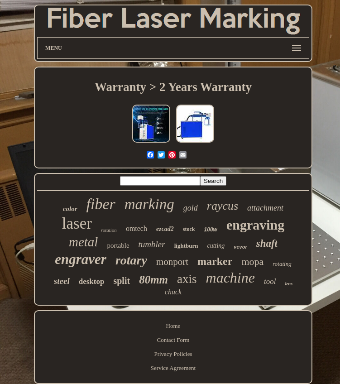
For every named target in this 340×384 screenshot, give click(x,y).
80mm (153, 280)
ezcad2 (165, 229)
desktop (92, 281)
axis (187, 279)
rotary (131, 260)
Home (173, 325)
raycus (222, 205)
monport (172, 261)
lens (288, 283)
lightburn (186, 245)
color (70, 208)
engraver (80, 259)
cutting (216, 245)
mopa (252, 261)
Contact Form (173, 339)
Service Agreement (173, 368)
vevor (240, 247)
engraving (255, 224)
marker (214, 261)
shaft (267, 243)
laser (77, 223)
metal (83, 242)
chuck (173, 292)
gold (190, 207)
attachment (265, 207)
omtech (136, 228)
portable (118, 245)
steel (62, 281)
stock (189, 229)
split (121, 281)
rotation (109, 230)
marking (149, 204)
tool (270, 281)
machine (230, 277)
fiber (100, 204)
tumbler (152, 244)
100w (210, 229)
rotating (282, 263)
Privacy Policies (173, 353)
